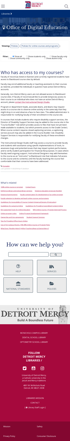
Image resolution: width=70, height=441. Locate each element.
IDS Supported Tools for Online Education (15, 210)
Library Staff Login (36, 407)
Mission (6, 426)
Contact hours (30, 187)
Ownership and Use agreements (12, 217)
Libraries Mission (35, 398)
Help (18, 268)
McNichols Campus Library (34, 333)
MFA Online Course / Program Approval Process (50, 210)
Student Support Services (35, 217)
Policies (14, 46)
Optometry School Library (34, 342)
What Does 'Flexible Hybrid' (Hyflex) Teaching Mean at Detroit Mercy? (25, 228)
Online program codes (9, 213)
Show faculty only (58, 56)
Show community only (19, 58)
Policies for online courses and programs (40, 46)
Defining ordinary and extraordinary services (16, 191)
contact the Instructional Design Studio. (32, 102)
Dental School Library (34, 337)
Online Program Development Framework (33, 213)
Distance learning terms (9, 195)
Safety (39, 426)
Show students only (36, 56)
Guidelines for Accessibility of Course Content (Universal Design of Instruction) (28, 202)
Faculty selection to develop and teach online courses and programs (25, 198)
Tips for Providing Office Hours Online (14, 221)
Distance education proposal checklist (48, 191)
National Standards (18, 285)
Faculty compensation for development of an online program (41, 195)
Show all (17, 56)
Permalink (6, 166)
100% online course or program (12, 187)
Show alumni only (53, 58)
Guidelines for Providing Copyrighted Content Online (44, 206)
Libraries (5, 13)
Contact (35, 403)
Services (51, 268)
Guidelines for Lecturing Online (12, 206)
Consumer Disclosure (46, 436)
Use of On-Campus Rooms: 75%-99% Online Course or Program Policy (25, 225)
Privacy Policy (9, 436)
